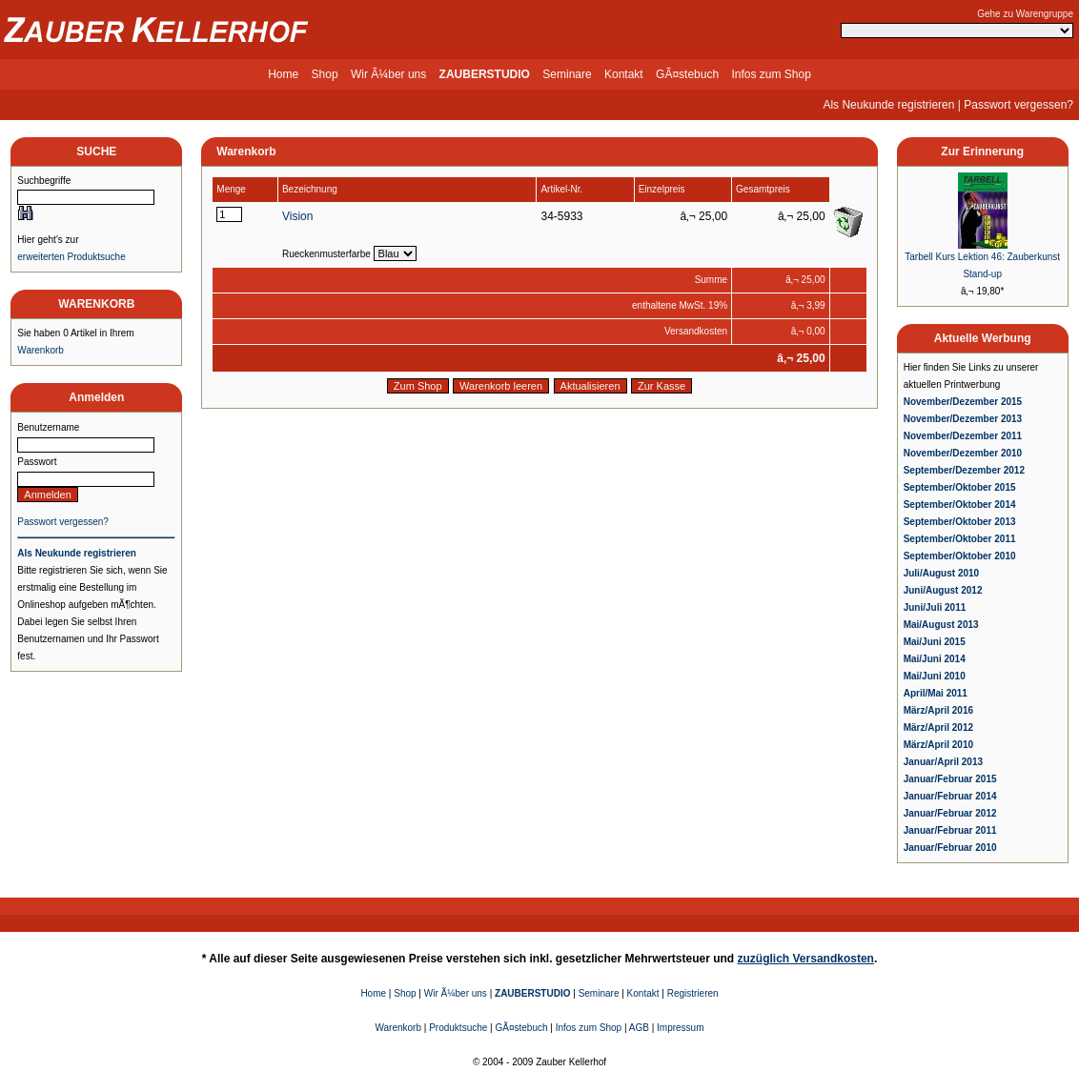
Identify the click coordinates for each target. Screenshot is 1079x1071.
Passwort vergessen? (1018, 104)
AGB (639, 1027)
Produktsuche (458, 1027)
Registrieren (693, 993)
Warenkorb (40, 350)
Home (283, 74)
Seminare (566, 74)
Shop (325, 74)
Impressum (680, 1027)
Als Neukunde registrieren (888, 104)
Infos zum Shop (770, 74)
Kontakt (623, 74)
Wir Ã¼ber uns (388, 74)
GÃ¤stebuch (687, 74)
